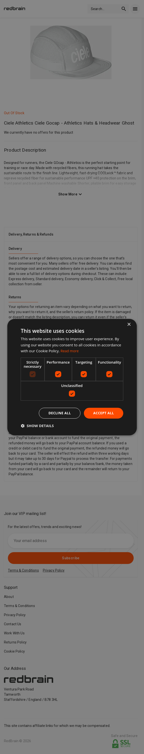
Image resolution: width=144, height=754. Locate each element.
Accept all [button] (103, 413)
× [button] (129, 324)
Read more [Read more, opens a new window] (70, 350)
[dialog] (72, 377)
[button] (37, 425)
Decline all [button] (59, 413)
